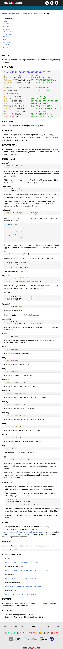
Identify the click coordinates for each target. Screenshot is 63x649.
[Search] (47, 3)
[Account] (56, 3)
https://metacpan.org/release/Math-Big (20, 578)
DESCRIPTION (8, 32)
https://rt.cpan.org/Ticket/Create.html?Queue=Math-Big (24, 532)
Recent (32, 626)
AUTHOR (6, 47)
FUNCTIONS (7, 34)
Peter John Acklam (10, 13)
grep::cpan (23, 626)
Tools (44, 626)
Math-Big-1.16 (29, 13)
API (49, 626)
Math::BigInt (13, 262)
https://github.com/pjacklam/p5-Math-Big (21, 562)
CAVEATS (6, 37)
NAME (5, 21)
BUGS (5, 39)
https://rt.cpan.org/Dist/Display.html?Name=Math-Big (26, 570)
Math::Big (10, 71)
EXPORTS (6, 29)
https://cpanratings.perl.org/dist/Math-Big (22, 594)
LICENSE (6, 45)
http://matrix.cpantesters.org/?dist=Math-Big (23, 586)
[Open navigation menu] (51, 3)
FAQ (38, 626)
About (6, 626)
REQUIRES (6, 26)
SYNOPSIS (6, 24)
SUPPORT (6, 42)
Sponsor (13, 626)
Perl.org (56, 626)
